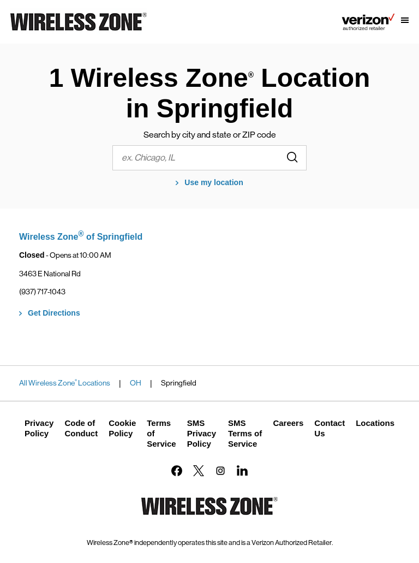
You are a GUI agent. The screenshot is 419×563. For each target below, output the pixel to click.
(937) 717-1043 (42, 291)
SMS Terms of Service (245, 433)
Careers (288, 423)
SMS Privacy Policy (201, 433)
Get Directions (54, 313)
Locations (375, 423)
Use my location (213, 182)
